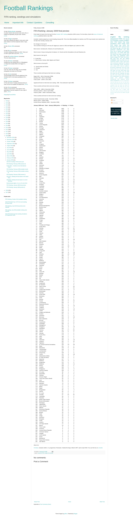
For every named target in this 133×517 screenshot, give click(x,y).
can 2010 (112, 71)
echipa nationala (122, 54)
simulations (113, 43)
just (10, 50)
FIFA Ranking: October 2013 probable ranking (16, 199)
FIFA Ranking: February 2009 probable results (17, 169)
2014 (7, 125)
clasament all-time (125, 79)
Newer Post (37, 501)
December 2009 (11, 137)
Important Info (18, 23)
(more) (5, 36)
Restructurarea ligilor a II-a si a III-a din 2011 (17, 183)
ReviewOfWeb (12, 94)
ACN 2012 (116, 58)
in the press (121, 68)
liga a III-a (117, 52)
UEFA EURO (121, 43)
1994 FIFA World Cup (119, 85)
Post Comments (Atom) (45, 504)
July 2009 (9, 147)
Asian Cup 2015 (116, 70)
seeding (121, 40)
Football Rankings (28, 8)
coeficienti (124, 46)
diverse (112, 52)
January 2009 (10, 160)
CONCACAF (119, 49)
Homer (10, 60)
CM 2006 (125, 82)
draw (127, 42)
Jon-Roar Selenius (13, 56)
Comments (114, 103)
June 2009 (9, 149)
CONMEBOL (113, 60)
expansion (125, 83)
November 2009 (11, 139)
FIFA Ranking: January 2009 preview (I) (16, 187)
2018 (7, 117)
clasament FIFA (41, 453)
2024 (7, 105)
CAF (119, 46)
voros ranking (113, 65)
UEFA (124, 45)
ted (10, 74)
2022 (7, 109)
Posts (113, 100)
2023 (7, 107)
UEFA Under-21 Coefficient (123, 65)
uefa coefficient (125, 51)
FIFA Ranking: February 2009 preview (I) (16, 174)
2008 (7, 190)
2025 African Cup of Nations (119, 89)
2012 (7, 129)
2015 (7, 123)
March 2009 (10, 156)
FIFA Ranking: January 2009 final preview (16, 185)
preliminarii (112, 49)
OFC (124, 63)
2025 (7, 103)
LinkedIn (100, 447)
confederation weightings (118, 63)
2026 (7, 101)
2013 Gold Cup (115, 82)
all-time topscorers (119, 83)
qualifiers (126, 40)
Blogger (75, 513)
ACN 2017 (121, 82)
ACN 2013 (124, 67)
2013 (7, 127)
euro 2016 (126, 49)
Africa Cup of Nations (115, 51)
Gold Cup (116, 68)
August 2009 (10, 145)
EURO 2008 (123, 52)
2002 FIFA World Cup (119, 86)
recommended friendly (118, 64)
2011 (7, 131)
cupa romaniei (118, 71)
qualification (122, 55)
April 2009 (9, 153)
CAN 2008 (125, 90)
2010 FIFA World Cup (119, 44)
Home (6, 23)
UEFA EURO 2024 (125, 70)
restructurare (126, 64)
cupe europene (118, 74)
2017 (7, 119)
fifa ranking (50, 453)
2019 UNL (127, 60)
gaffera (65, 513)
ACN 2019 (121, 90)
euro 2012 (126, 48)
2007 (7, 192)
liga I (121, 67)
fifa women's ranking (114, 67)
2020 (7, 113)
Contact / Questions (34, 23)
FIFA (126, 68)
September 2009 (11, 143)
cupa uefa (124, 71)
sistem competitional (114, 80)
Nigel (10, 38)
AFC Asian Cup (122, 57)
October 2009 (10, 141)
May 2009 (9, 151)
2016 (7, 121)
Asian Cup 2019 (120, 60)
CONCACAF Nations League (116, 61)
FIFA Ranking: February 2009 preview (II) (16, 163)
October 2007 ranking (61, 34)
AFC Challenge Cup (122, 73)
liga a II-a (121, 48)
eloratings (116, 40)
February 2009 (10, 158)
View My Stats (114, 118)
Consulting (50, 23)
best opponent (119, 77)
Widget (6, 94)
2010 (7, 133)
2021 (7, 111)
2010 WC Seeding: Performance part (15, 161)
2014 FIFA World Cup (117, 42)
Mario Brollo (12, 31)
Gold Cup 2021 (117, 92)
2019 (7, 115)
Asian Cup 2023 (125, 74)
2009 (7, 135)
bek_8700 (11, 46)
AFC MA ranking (124, 58)
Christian (36, 447)
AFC (116, 46)
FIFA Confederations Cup (115, 76)
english (46, 453)
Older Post (102, 501)
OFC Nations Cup (123, 92)
